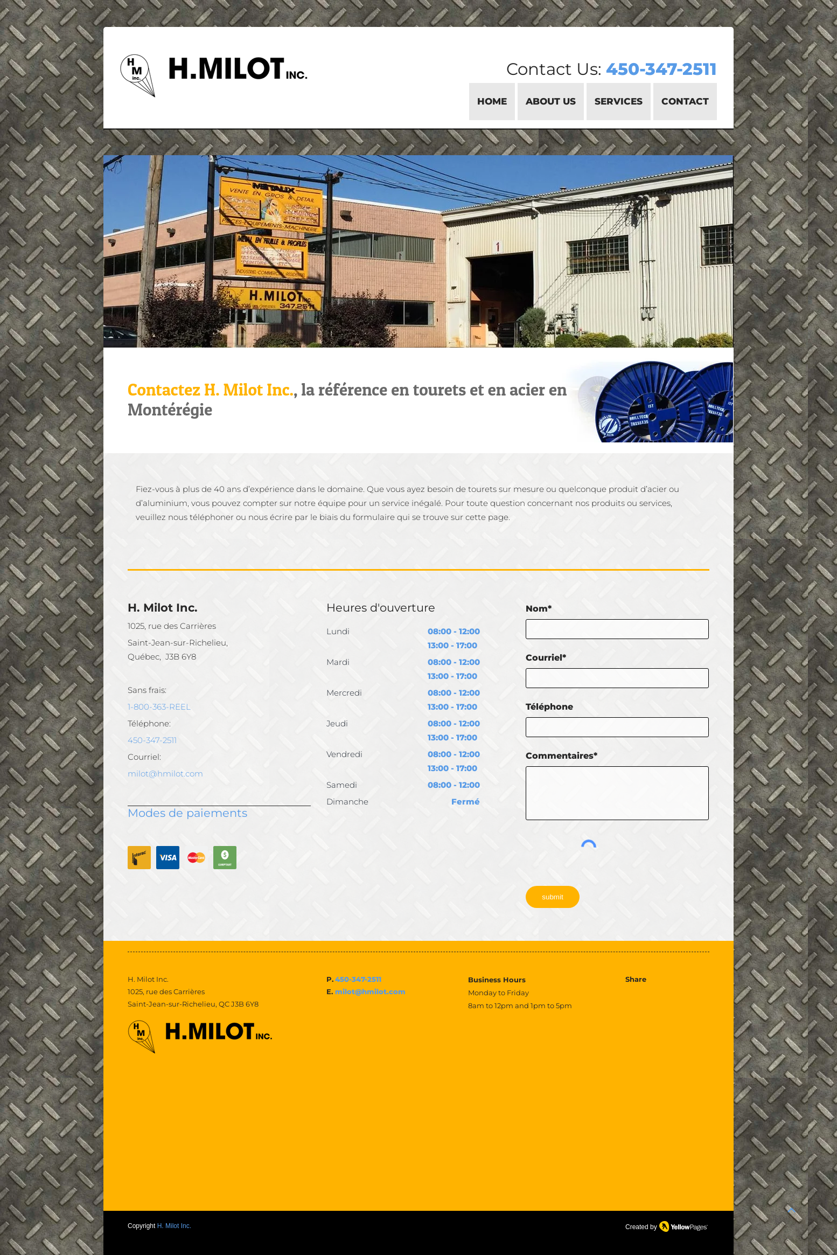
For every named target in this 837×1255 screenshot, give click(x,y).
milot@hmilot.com (370, 991)
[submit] (553, 897)
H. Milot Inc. (174, 1226)
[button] (619, 101)
